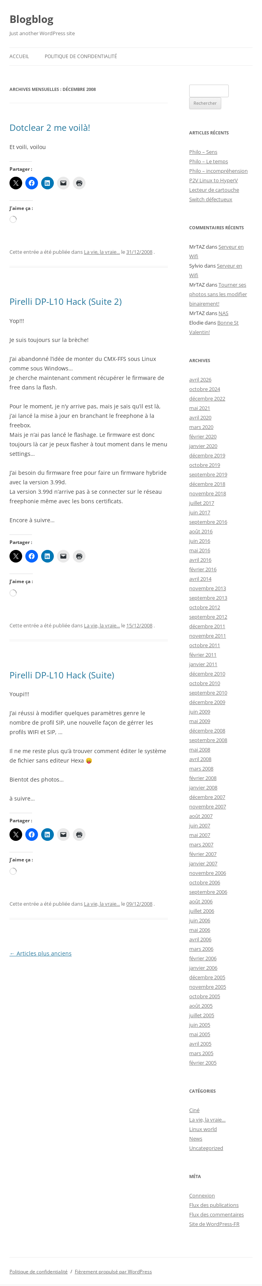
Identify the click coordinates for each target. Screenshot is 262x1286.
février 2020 (202, 436)
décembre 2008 (207, 730)
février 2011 (202, 654)
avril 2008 (200, 759)
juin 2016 (199, 540)
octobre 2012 (204, 607)
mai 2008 (199, 749)
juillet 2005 (201, 1015)
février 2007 (202, 853)
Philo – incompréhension (218, 170)
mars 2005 (201, 1053)
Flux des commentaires (216, 1214)
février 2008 (202, 778)
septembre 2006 (208, 891)
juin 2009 (199, 711)
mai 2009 (199, 721)
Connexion (202, 1195)
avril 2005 (200, 1043)
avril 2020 (200, 417)
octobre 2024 (204, 389)
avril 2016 (200, 559)
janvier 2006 (203, 967)
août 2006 (201, 901)
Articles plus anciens (40, 953)
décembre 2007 (207, 797)
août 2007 (201, 816)
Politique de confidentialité (81, 56)
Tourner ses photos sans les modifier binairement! (218, 294)
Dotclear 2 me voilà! (49, 127)
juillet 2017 (201, 502)
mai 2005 (199, 1034)
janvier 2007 (203, 863)
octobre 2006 (204, 882)
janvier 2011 (203, 664)
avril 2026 (200, 379)
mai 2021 (199, 408)
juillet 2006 (201, 910)
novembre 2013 (207, 588)
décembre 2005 (207, 977)
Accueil (19, 56)
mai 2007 (199, 834)
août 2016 (201, 531)
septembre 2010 (208, 692)
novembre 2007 (207, 806)
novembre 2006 (207, 872)
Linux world (203, 1129)
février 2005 (202, 1062)
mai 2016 (199, 550)
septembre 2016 (208, 521)
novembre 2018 (207, 493)
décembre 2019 (207, 455)
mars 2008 (201, 768)
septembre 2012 (208, 616)
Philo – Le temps (208, 161)
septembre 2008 (208, 740)
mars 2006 (201, 948)
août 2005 (201, 1005)
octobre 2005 (204, 996)
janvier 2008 (203, 787)
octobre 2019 (204, 464)
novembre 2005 (207, 986)
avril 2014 (200, 578)
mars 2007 (201, 844)
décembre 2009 (207, 702)
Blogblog (31, 19)
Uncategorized (206, 1148)
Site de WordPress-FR (214, 1223)
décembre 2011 (207, 626)
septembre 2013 (208, 597)
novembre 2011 (207, 635)
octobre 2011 (204, 645)
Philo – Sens (203, 151)
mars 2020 (201, 427)
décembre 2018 (207, 483)
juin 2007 (199, 825)
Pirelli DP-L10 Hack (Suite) (61, 675)
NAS (223, 313)
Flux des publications (214, 1205)
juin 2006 (199, 920)
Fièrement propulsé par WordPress (113, 1271)
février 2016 (202, 569)
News (195, 1138)
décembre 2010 (207, 673)
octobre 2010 (204, 683)
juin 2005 (199, 1024)
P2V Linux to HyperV (213, 180)
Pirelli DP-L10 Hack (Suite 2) (65, 301)
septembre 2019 (208, 474)
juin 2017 (199, 512)
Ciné (194, 1110)
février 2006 (202, 958)
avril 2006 (200, 939)
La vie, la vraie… (207, 1119)
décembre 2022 (207, 398)
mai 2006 (199, 929)
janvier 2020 (203, 445)
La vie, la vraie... (102, 251)
